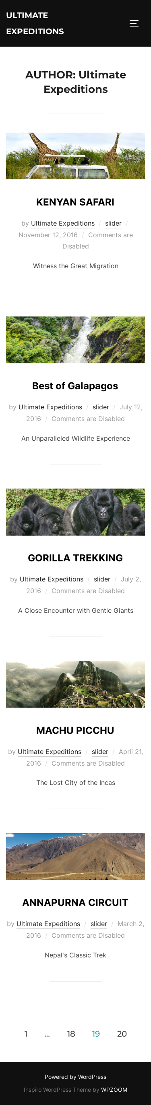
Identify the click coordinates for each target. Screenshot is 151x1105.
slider (113, 223)
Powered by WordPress (75, 1076)
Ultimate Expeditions (35, 23)
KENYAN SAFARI (75, 202)
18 (71, 1034)
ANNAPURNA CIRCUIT (75, 902)
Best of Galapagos (75, 386)
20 (122, 1034)
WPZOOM (114, 1089)
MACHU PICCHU (75, 730)
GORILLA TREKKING (75, 558)
